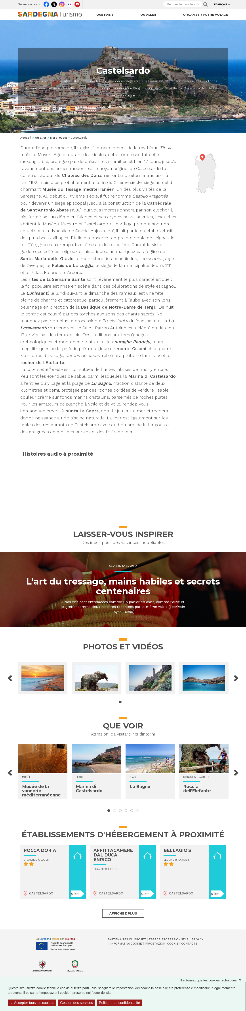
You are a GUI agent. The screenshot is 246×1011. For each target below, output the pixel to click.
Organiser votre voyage (205, 14)
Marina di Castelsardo (89, 788)
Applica (205, 4)
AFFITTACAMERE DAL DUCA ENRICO (113, 855)
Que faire (104, 14)
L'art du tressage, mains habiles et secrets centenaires (123, 586)
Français (220, 4)
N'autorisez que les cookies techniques (212, 980)
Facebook (46, 3)
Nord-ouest (123, 58)
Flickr (69, 3)
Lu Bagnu (140, 786)
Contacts (189, 943)
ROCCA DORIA (40, 850)
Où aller (148, 14)
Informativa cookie (126, 943)
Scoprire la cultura (123, 565)
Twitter (54, 3)
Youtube (77, 3)
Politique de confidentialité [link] (119, 1003)
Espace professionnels (169, 939)
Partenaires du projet (126, 939)
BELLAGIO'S (177, 850)
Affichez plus (123, 913)
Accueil (25, 137)
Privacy (197, 939)
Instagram (62, 3)
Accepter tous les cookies (32, 1003)
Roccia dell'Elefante (197, 788)
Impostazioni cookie (161, 943)
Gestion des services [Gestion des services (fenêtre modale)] (76, 1003)
